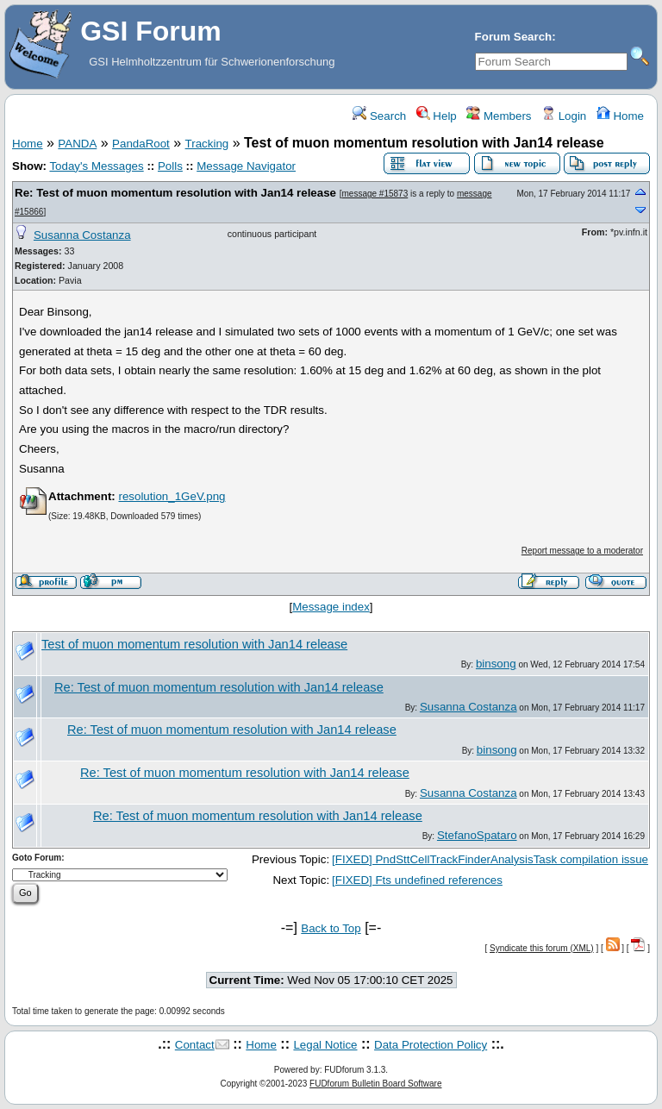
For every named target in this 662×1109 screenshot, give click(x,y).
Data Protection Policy (430, 1044)
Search (379, 116)
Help (436, 116)
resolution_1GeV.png (171, 496)
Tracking (207, 143)
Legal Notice (325, 1044)
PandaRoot (141, 143)
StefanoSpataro (477, 835)
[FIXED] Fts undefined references (417, 880)
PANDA (77, 143)
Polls (170, 166)
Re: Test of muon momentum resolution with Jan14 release (175, 192)
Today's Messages (96, 166)
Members (498, 116)
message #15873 (375, 193)
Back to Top (330, 928)
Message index (331, 606)
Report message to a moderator (582, 550)
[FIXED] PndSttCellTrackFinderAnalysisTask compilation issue (490, 859)
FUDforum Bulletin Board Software (375, 1083)
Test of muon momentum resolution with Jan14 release (194, 644)
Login (563, 116)
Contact (195, 1044)
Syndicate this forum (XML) (542, 948)
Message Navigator (246, 166)
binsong (496, 663)
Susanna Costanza (82, 235)
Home (620, 116)
